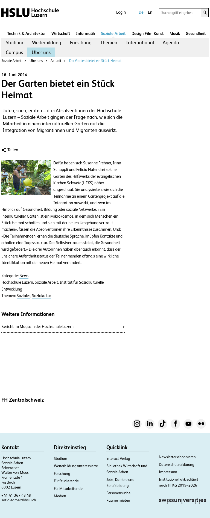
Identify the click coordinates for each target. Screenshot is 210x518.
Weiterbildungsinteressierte (76, 466)
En (150, 12)
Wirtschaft (60, 33)
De (141, 12)
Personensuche (118, 493)
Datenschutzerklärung (176, 464)
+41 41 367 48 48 (16, 495)
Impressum (168, 472)
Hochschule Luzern (17, 282)
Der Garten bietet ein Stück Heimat (95, 61)
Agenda (171, 42)
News (23, 276)
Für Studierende (66, 481)
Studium (14, 42)
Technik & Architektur (26, 33)
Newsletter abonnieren (177, 457)
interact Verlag (118, 458)
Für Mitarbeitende (68, 488)
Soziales (23, 296)
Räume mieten (118, 500)
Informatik (85, 33)
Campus (14, 52)
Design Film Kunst (148, 33)
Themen (108, 42)
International (140, 42)
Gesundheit (196, 33)
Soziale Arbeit (113, 33)
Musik (175, 33)
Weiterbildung (46, 42)
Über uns (41, 52)
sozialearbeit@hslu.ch (18, 500)
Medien (60, 496)
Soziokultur (41, 296)
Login (121, 12)
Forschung (81, 42)
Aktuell (56, 61)
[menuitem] (14, 43)
